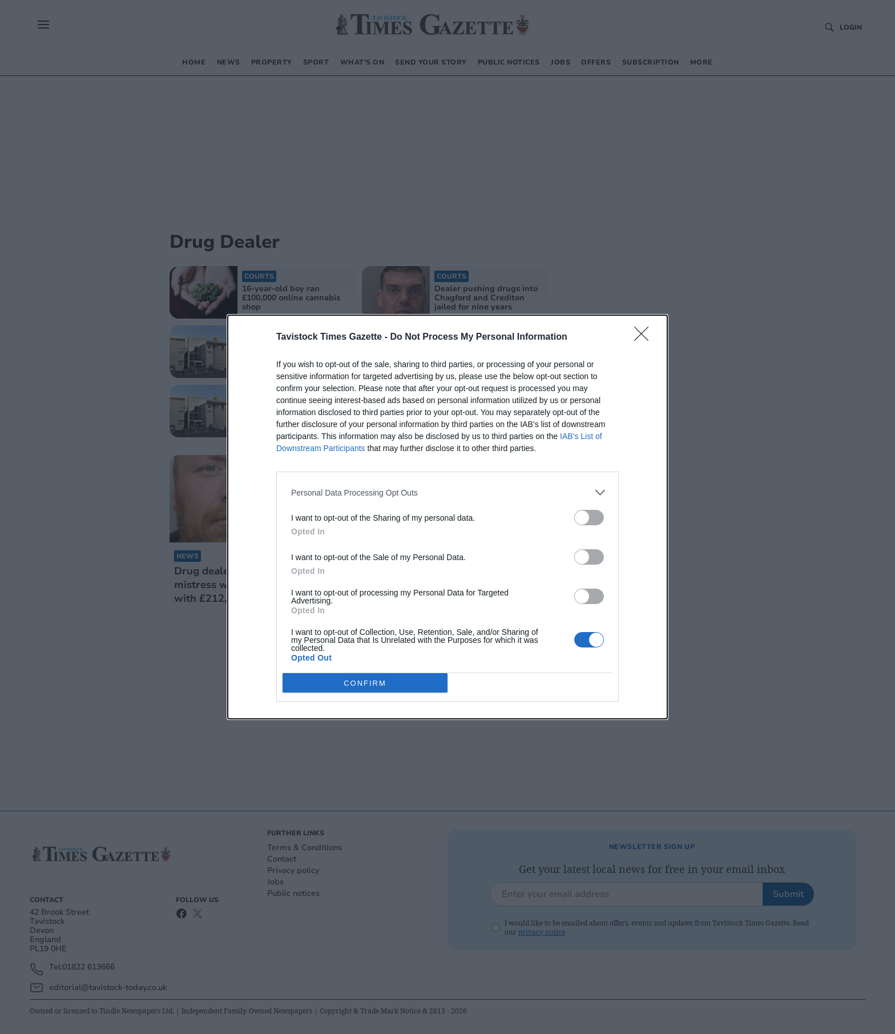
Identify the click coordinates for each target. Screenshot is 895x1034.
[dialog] (447, 517)
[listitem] (447, 492)
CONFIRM (365, 683)
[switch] (589, 517)
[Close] (645, 337)
